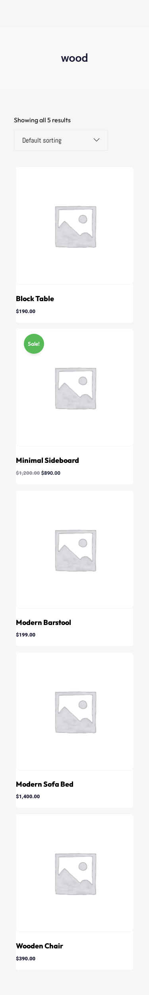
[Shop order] (55, 140)
